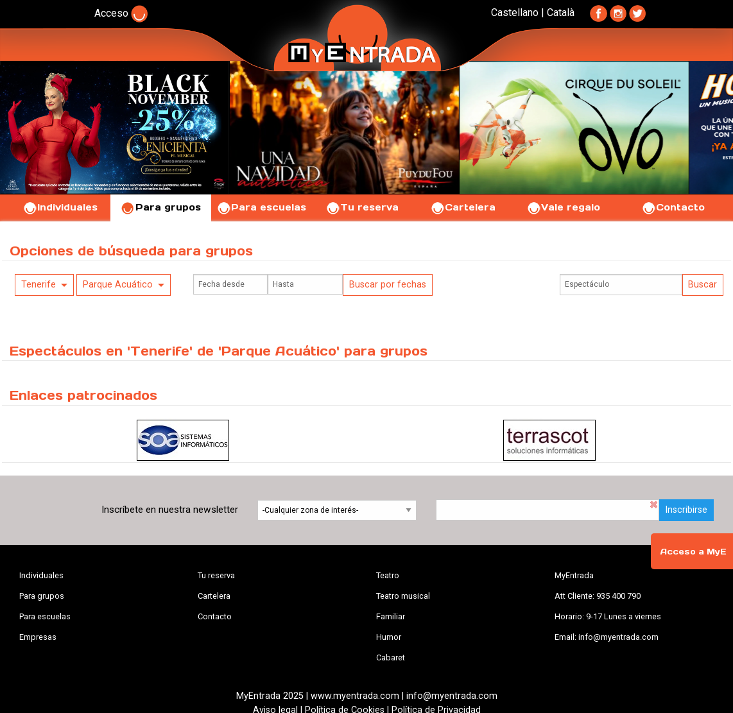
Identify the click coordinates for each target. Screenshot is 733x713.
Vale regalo (563, 207)
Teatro (387, 575)
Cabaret (390, 657)
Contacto (673, 207)
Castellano (515, 12)
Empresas (37, 637)
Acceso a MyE (693, 551)
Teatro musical (403, 596)
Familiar (390, 616)
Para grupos (161, 207)
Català (560, 12)
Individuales (60, 207)
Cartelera (463, 207)
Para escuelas (261, 207)
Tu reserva (362, 207)
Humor (388, 637)
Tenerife (38, 284)
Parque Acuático (118, 284)
